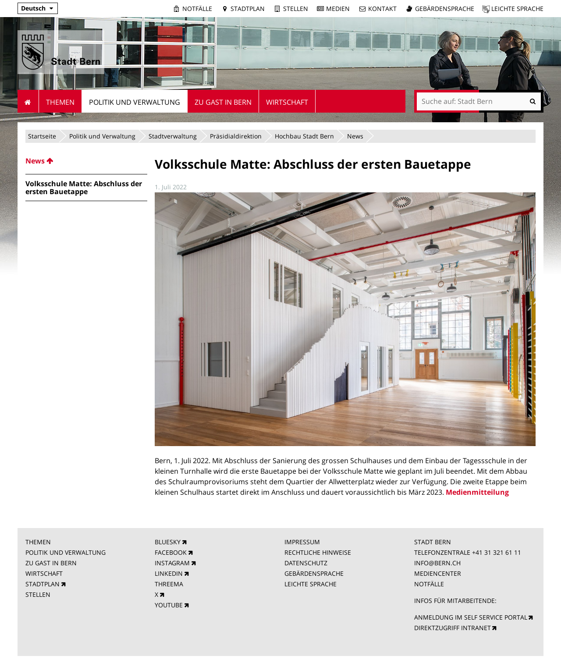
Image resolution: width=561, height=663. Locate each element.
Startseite (42, 136)
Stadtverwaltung (173, 136)
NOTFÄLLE (429, 584)
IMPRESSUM (302, 542)
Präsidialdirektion (236, 136)
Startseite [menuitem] (28, 101)
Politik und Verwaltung (102, 136)
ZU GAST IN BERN (51, 563)
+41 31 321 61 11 (496, 552)
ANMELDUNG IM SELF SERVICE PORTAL (470, 617)
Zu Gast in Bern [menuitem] (223, 102)
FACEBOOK (171, 552)
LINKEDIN (169, 573)
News (355, 136)
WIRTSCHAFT (44, 573)
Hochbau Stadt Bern (304, 136)
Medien (338, 8)
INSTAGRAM (172, 563)
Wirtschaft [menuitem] (287, 102)
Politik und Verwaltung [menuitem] (134, 102)
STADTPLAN (42, 584)
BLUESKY (168, 542)
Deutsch (33, 8)
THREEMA (169, 584)
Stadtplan (248, 8)
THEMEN (38, 542)
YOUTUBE (169, 605)
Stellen (295, 8)
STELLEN (37, 594)
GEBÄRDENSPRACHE (314, 573)
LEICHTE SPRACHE (310, 584)
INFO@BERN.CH (437, 563)
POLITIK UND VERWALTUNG (65, 552)
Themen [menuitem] (60, 102)
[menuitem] (86, 161)
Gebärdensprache (444, 8)
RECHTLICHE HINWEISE (317, 552)
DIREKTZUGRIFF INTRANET (452, 628)
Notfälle (197, 8)
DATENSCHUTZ (305, 563)
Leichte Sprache (517, 8)
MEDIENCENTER (437, 573)
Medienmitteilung (477, 492)
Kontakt (382, 8)
